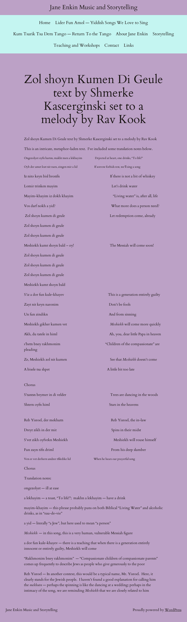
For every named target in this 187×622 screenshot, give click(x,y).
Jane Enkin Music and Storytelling (93, 7)
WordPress (173, 609)
